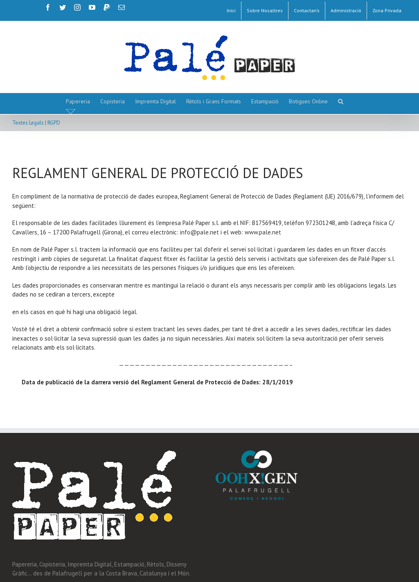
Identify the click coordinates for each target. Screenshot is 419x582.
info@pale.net (199, 232)
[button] (340, 101)
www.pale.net (263, 232)
